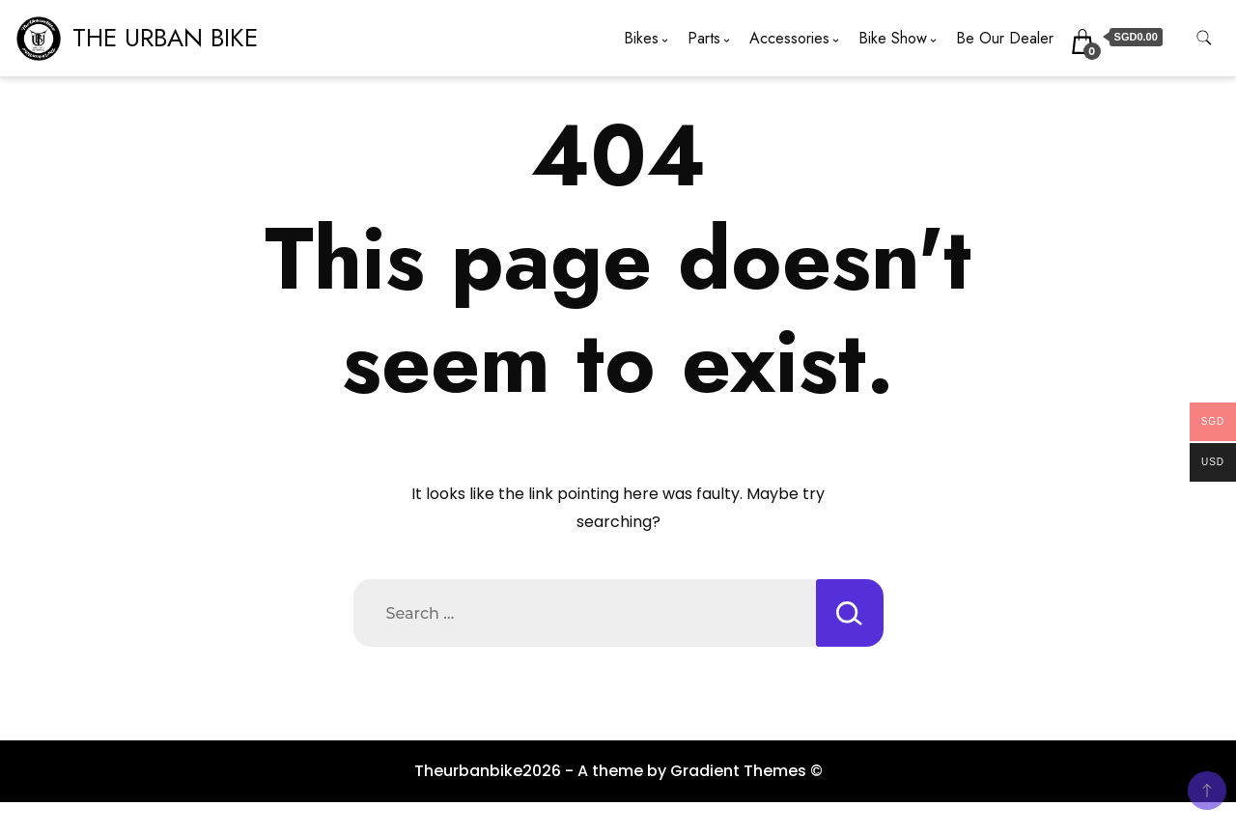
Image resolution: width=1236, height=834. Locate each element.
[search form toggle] (1204, 38)
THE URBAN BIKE (165, 37)
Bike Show (892, 38)
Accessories (789, 38)
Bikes (641, 38)
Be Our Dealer (1004, 38)
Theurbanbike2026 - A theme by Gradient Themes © (618, 771)
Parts (704, 38)
